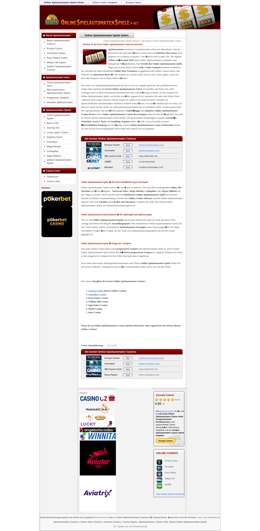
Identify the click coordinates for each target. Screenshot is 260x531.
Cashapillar (52, 151)
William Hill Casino (56, 62)
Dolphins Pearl (54, 137)
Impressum (52, 176)
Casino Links (53, 181)
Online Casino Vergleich (105, 2)
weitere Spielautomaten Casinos (59, 68)
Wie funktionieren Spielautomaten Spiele (58, 91)
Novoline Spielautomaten (60, 102)
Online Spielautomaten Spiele (59, 117)
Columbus (52, 141)
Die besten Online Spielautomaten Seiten (161, 41)
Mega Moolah (54, 146)
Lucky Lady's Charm (57, 132)
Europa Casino (133, 2)
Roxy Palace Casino (57, 57)
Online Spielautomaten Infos (59, 84)
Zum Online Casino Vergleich (170, 494)
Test (128, 145)
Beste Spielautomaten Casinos (58, 42)
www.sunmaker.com (149, 150)
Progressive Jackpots (58, 97)
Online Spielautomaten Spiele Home (120, 41)
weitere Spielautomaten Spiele (59, 161)
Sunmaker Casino (56, 53)
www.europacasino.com (151, 145)
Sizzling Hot (53, 127)
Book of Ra (52, 123)
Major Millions (54, 156)
